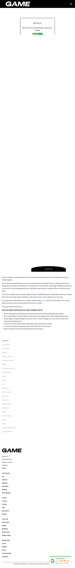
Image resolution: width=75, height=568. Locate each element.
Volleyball (5, 556)
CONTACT (5, 465)
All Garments (5, 344)
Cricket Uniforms (6, 372)
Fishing (4, 380)
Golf (3, 384)
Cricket (4, 497)
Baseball (4, 483)
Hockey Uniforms (7, 392)
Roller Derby (5, 408)
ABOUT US (5, 456)
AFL (3, 476)
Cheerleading (6, 493)
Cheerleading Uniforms (8, 368)
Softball (4, 419)
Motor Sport (5, 400)
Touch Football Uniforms (9, 427)
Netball (4, 525)
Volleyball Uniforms (7, 431)
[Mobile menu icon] (71, 4)
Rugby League (6, 535)
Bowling (4, 364)
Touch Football (6, 553)
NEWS (4, 468)
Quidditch (5, 529)
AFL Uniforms (6, 348)
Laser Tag (5, 396)
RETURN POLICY (7, 459)
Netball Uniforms (6, 404)
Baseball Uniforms (7, 356)
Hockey (4, 514)
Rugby (4, 412)
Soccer (4, 543)
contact (44, 300)
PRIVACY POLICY (7, 462)
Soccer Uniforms (6, 416)
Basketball (5, 486)
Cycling (4, 376)
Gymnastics (5, 388)
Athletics (4, 352)
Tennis (4, 423)
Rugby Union (6, 540)
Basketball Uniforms (7, 360)
